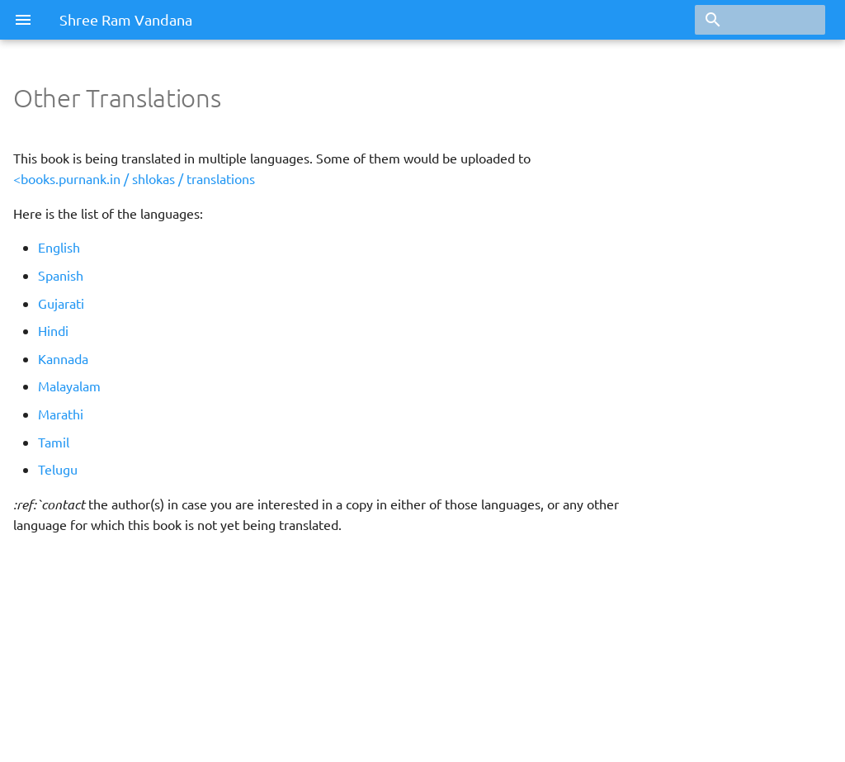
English (59, 247)
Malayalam (69, 385)
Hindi (53, 330)
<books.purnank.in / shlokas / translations (134, 178)
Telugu (58, 469)
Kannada (63, 358)
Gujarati (61, 303)
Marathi (60, 413)
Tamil (53, 441)
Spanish (60, 275)
